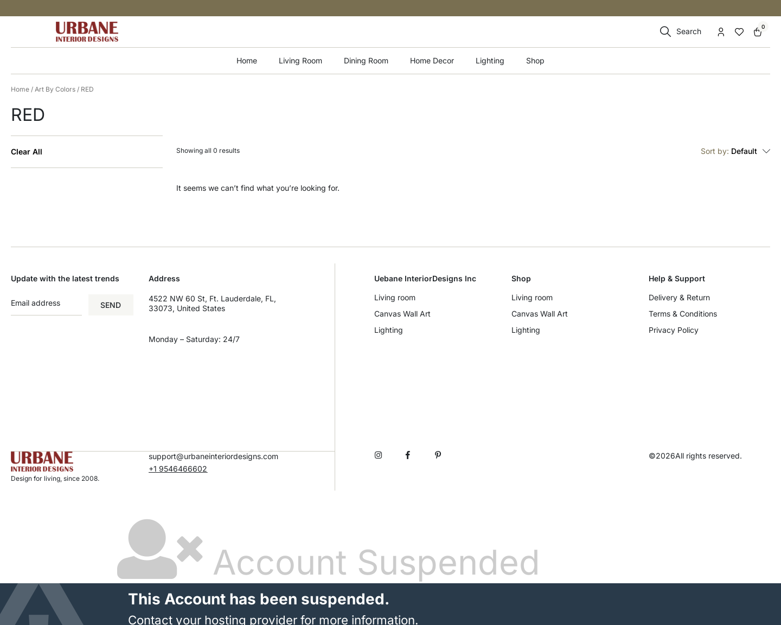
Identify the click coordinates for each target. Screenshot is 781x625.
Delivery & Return (679, 297)
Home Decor (432, 60)
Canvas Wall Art (402, 313)
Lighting (490, 60)
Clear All (26, 151)
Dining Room (366, 60)
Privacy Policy (674, 329)
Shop (535, 60)
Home (246, 60)
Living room (394, 297)
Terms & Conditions (683, 313)
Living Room (300, 60)
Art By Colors (55, 89)
